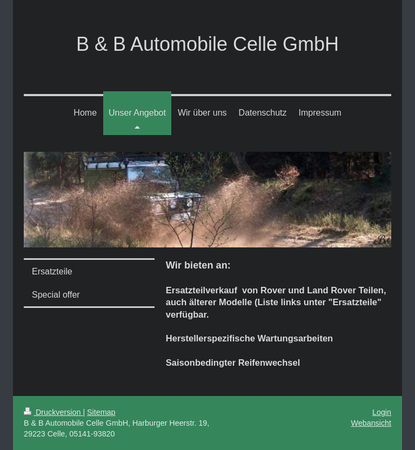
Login (381, 412)
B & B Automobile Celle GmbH (207, 44)
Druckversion (53, 412)
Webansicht (371, 423)
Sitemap (101, 412)
